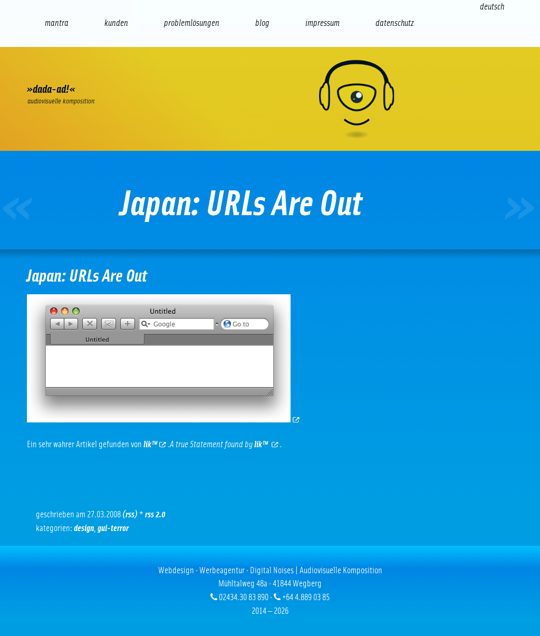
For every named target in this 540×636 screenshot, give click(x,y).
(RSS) (130, 514)
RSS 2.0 (155, 514)
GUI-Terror (113, 528)
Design (84, 528)
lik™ (154, 444)
